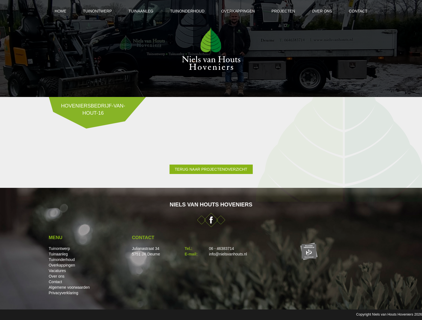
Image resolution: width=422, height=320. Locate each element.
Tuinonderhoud (187, 11)
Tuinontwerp (97, 11)
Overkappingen (238, 11)
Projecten (283, 11)
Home (60, 11)
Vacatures (57, 270)
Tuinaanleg (140, 11)
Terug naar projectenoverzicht (211, 169)
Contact (358, 11)
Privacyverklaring (64, 293)
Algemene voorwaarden (69, 287)
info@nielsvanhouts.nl (228, 254)
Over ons (322, 11)
